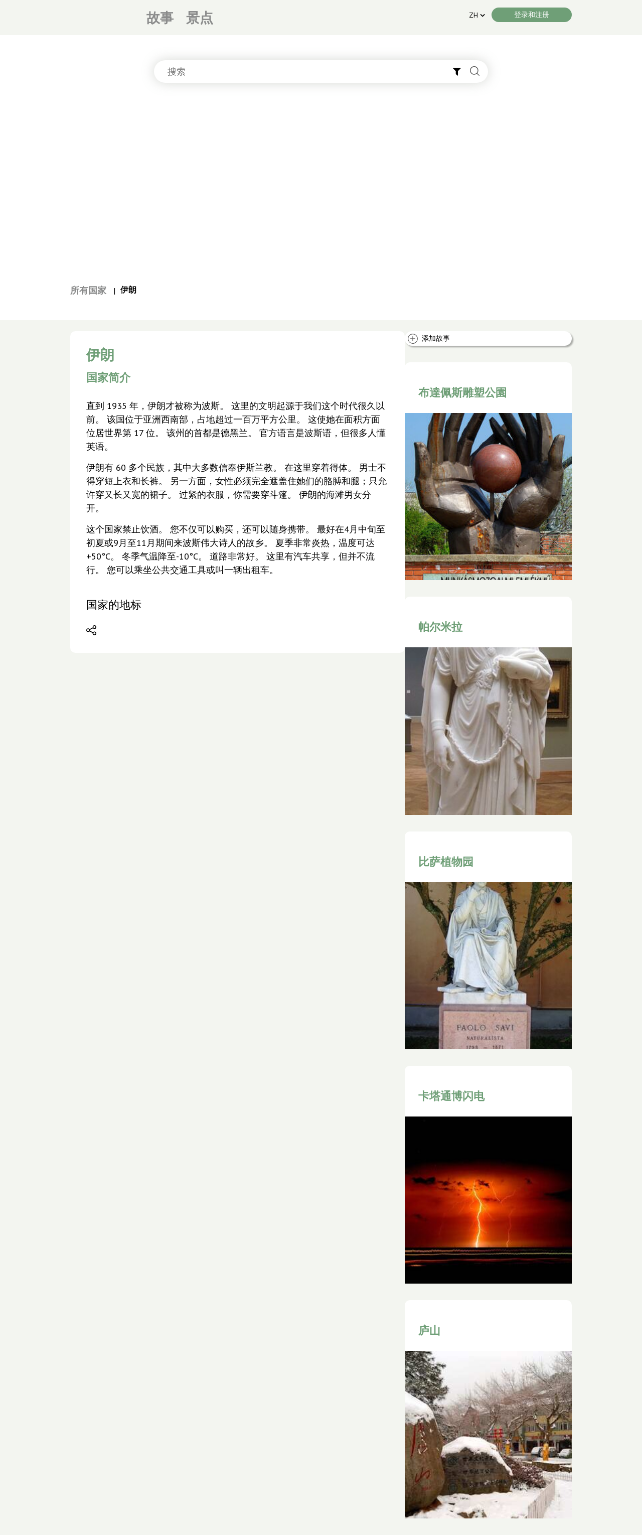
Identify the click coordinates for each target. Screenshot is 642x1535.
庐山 (429, 1330)
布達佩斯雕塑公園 (462, 392)
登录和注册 (531, 14)
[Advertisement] (321, 188)
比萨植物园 (445, 862)
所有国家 (88, 290)
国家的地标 (113, 605)
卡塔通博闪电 (451, 1096)
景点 (199, 17)
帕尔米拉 (440, 627)
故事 (160, 17)
